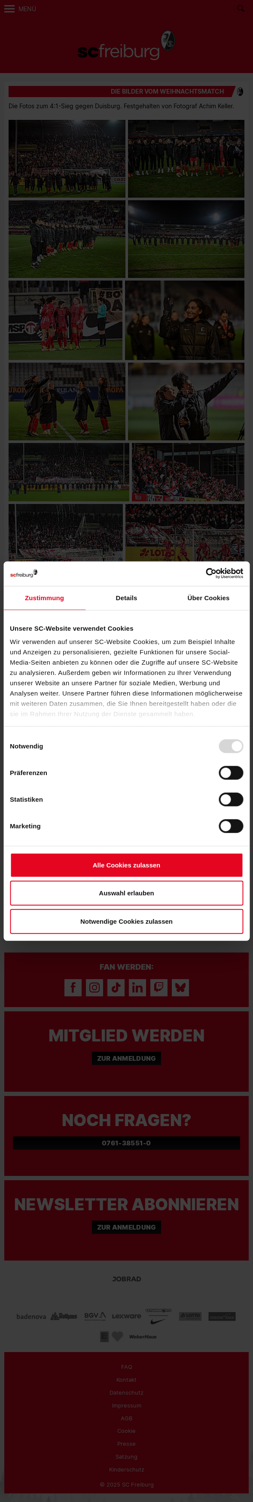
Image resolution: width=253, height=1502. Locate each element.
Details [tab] (126, 597)
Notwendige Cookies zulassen (126, 921)
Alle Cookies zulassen (127, 864)
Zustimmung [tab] (44, 597)
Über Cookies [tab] (209, 597)
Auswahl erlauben (126, 893)
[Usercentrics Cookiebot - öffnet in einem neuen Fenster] (205, 574)
